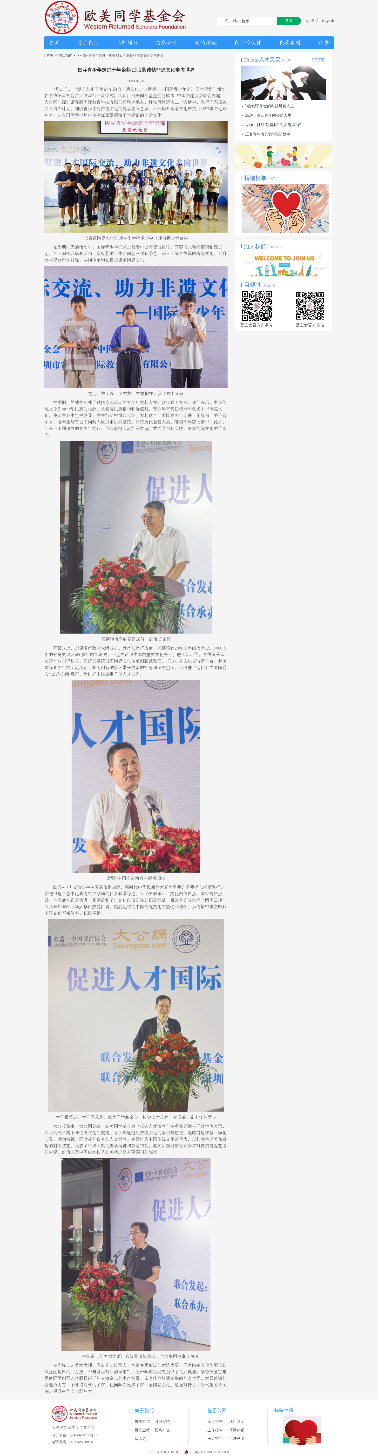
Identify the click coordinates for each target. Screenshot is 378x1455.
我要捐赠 (290, 43)
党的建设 (206, 43)
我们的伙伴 (248, 43)
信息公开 (166, 43)
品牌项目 (127, 43)
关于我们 (88, 43)
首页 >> (53, 55)
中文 (312, 20)
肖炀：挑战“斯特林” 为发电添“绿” (273, 125)
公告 (323, 43)
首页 (54, 43)
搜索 (289, 21)
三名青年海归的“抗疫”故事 (267, 134)
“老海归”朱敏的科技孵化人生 (269, 106)
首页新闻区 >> (70, 55)
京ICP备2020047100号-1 (165, 1452)
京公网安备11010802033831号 (209, 1452)
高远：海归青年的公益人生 (268, 115)
